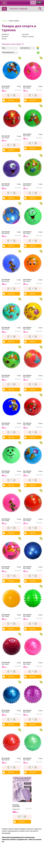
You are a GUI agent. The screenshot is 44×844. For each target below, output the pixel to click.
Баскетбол (25, 34)
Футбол (4, 39)
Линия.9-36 (16, 809)
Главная (4, 21)
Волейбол (5, 36)
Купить (11, 100)
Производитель (8, 52)
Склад (19, 86)
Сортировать (25, 48)
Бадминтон (5, 34)
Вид (3, 48)
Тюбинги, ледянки (28, 36)
